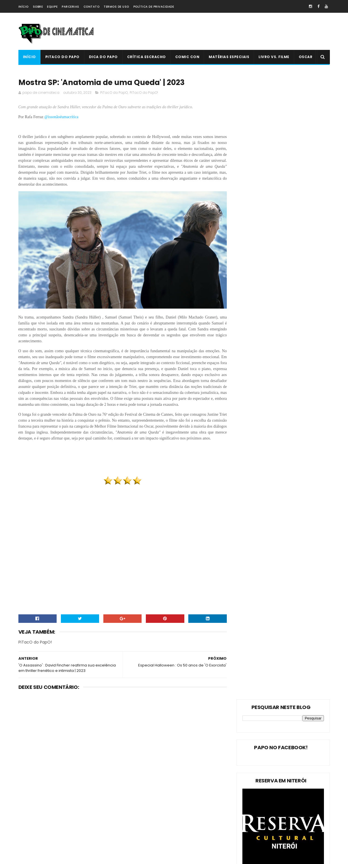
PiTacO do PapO (62, 56)
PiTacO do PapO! (144, 92)
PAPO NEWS (30, 820)
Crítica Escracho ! (78, 810)
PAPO (69, 839)
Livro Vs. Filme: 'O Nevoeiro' (181, 769)
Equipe (52, 7)
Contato (92, 7)
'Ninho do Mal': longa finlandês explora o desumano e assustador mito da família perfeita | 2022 (185, 803)
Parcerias (70, 7)
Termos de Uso (116, 7)
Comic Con (187, 56)
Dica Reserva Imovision (41, 829)
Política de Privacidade (153, 7)
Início (23, 7)
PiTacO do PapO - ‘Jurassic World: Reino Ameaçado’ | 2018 (185, 827)
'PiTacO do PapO (35, 839)
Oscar (306, 56)
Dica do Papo (103, 56)
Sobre (38, 7)
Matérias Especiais (229, 56)
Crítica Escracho (146, 56)
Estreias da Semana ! (39, 800)
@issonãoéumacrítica (62, 117)
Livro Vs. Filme (274, 56)
